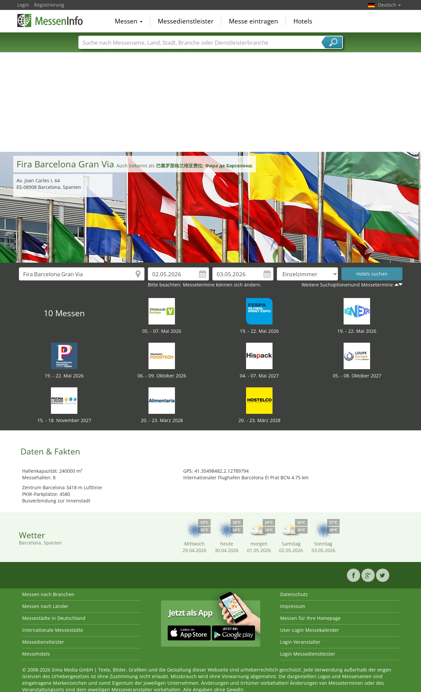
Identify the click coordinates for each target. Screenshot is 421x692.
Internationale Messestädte (52, 630)
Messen (129, 21)
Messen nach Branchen (48, 594)
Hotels (302, 21)
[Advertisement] (210, 102)
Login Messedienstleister (307, 654)
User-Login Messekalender (309, 630)
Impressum (292, 606)
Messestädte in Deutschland (53, 618)
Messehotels (36, 654)
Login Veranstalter (300, 642)
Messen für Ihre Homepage (310, 618)
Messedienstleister (186, 21)
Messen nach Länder (45, 606)
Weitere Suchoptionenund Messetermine (347, 284)
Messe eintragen (253, 21)
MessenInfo (50, 20)
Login (23, 5)
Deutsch (389, 5)
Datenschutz (294, 594)
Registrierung (49, 5)
